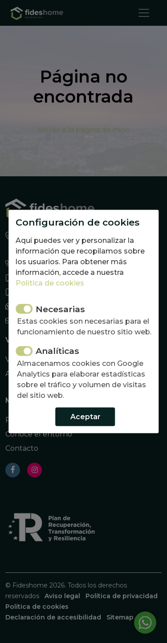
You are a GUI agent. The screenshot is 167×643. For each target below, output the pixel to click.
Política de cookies (50, 282)
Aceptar (85, 416)
